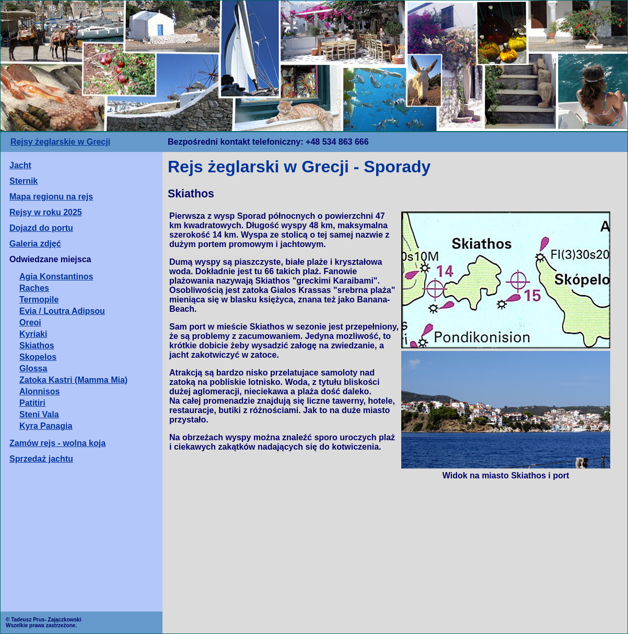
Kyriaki (33, 334)
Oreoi (30, 322)
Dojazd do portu (41, 228)
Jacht (20, 165)
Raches (34, 288)
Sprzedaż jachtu (41, 458)
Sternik (23, 181)
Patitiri (32, 402)
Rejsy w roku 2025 (45, 212)
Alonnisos (39, 391)
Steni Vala (39, 414)
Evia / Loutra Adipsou (62, 311)
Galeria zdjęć (35, 243)
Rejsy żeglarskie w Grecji (60, 141)
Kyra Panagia (45, 425)
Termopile (39, 299)
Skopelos (37, 357)
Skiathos (36, 345)
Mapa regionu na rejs (51, 196)
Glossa (33, 368)
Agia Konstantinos (56, 276)
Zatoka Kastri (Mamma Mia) (73, 379)
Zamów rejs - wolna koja (57, 443)
